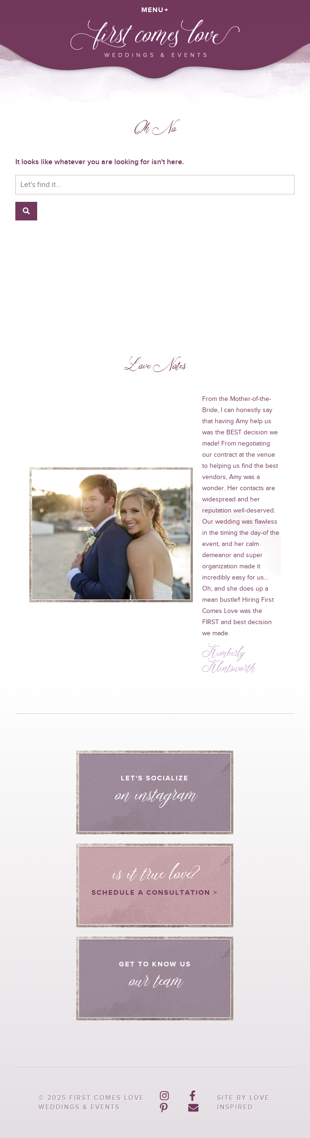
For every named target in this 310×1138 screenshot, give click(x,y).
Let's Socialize (155, 796)
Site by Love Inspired (243, 1102)
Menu (152, 9)
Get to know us (155, 982)
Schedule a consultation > (155, 875)
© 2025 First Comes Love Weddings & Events (91, 1102)
